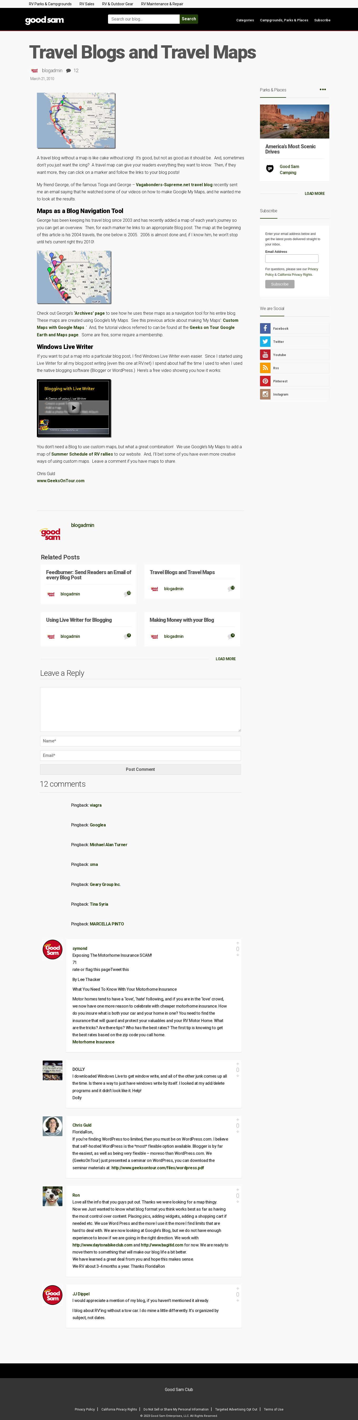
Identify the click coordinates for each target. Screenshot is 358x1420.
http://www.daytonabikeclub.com (102, 1245)
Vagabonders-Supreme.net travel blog (174, 184)
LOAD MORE (226, 659)
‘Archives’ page (89, 313)
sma (94, 864)
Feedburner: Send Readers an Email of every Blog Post (88, 575)
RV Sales (87, 4)
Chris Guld (81, 1125)
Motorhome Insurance (93, 1041)
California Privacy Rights (295, 275)
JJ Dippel (81, 1293)
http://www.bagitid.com (162, 1245)
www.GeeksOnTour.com (61, 480)
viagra (96, 805)
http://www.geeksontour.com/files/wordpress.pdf (157, 1167)
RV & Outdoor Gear (117, 4)
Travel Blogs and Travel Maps (182, 572)
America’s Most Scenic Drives (290, 149)
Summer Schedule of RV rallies (82, 454)
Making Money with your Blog (182, 620)
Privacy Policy (85, 1409)
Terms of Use (273, 1409)
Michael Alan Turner (108, 844)
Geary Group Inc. (105, 884)
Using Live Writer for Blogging (79, 620)
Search (189, 18)
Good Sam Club (179, 1389)
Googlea (98, 824)
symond (79, 948)
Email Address (276, 252)
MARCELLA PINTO (107, 923)
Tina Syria (99, 904)
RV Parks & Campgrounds (50, 4)
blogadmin (52, 70)
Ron (76, 1195)
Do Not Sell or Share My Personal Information (176, 1409)
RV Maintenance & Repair (162, 4)
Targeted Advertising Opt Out (236, 1409)
